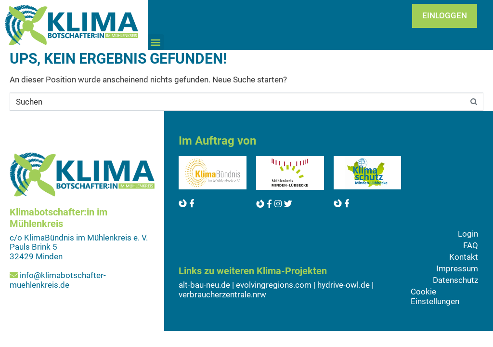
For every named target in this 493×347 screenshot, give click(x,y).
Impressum (457, 268)
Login (468, 234)
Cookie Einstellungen (435, 296)
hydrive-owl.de (343, 285)
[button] (156, 42)
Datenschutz (455, 280)
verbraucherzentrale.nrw (222, 294)
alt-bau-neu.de (204, 285)
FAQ (470, 245)
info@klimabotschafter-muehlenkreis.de (58, 280)
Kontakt (463, 257)
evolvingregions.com (273, 285)
